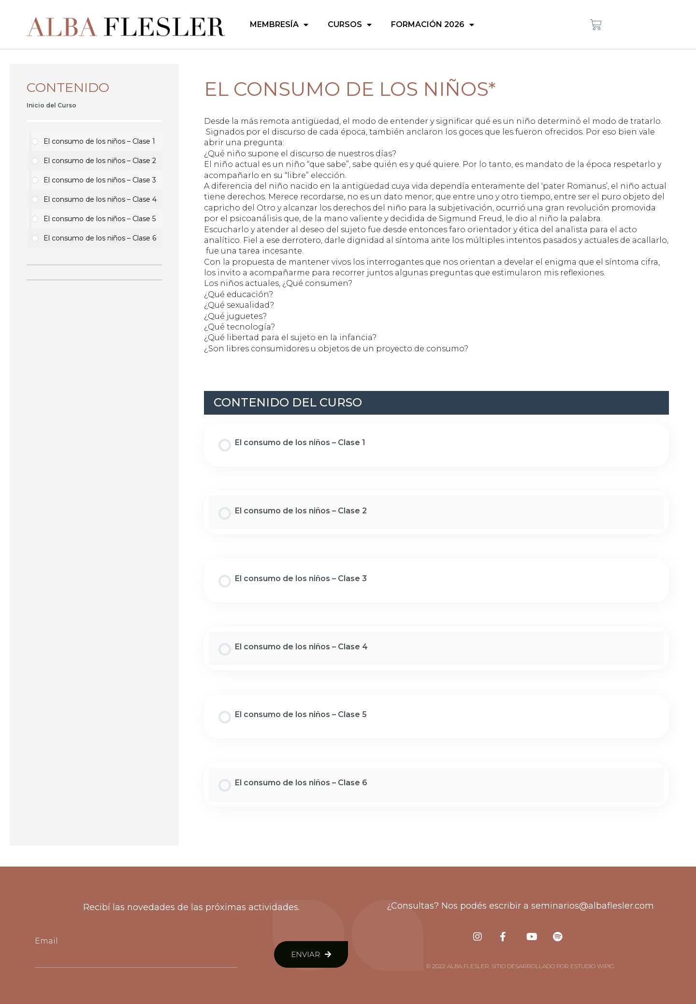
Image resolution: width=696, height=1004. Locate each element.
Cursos (350, 24)
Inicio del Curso (51, 105)
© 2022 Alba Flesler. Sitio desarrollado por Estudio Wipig (520, 966)
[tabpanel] (436, 235)
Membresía (279, 24)
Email (46, 940)
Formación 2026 (432, 24)
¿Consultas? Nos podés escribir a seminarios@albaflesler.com (520, 905)
